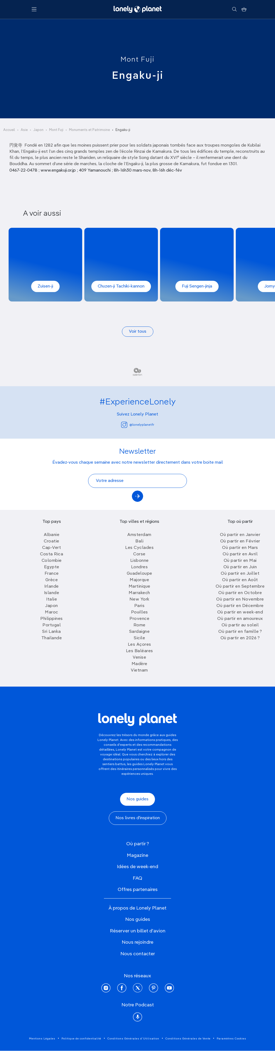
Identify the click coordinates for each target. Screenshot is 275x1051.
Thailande (51, 638)
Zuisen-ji (45, 286)
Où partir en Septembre (240, 586)
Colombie (52, 561)
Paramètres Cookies (231, 1038)
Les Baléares (139, 651)
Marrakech (139, 593)
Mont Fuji (137, 59)
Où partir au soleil (240, 625)
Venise (139, 657)
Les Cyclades (139, 548)
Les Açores (139, 644)
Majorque (139, 580)
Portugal (51, 625)
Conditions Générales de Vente (188, 1038)
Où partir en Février (240, 541)
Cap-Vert (51, 548)
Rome (139, 625)
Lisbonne (139, 561)
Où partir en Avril (240, 554)
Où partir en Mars (240, 548)
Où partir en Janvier (240, 535)
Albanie (52, 535)
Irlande (51, 586)
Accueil (9, 130)
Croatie (51, 541)
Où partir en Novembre (240, 599)
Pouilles (139, 612)
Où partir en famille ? (240, 632)
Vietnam (139, 670)
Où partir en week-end (240, 612)
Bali (139, 541)
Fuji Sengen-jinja (197, 286)
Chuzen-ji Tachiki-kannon (121, 286)
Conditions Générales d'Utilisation (133, 1038)
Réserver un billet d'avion (137, 931)
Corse (139, 554)
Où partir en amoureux (240, 619)
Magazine (137, 855)
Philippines (51, 619)
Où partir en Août (240, 580)
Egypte (51, 567)
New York (139, 599)
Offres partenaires (138, 889)
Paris (139, 606)
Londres (139, 567)
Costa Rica (51, 554)
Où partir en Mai (240, 561)
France (52, 573)
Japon (38, 130)
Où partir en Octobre (240, 593)
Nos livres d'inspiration (137, 818)
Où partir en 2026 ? (240, 638)
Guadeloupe (139, 573)
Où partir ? (137, 843)
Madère (139, 664)
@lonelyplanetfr (137, 425)
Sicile (139, 638)
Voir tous (137, 331)
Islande (51, 593)
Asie (24, 130)
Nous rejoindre (137, 942)
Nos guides (137, 799)
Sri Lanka (51, 632)
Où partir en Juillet (240, 573)
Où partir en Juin (240, 567)
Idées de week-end (137, 866)
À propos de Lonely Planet (137, 908)
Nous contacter (137, 953)
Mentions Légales (42, 1038)
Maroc (51, 612)
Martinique (139, 586)
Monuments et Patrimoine (89, 130)
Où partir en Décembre (240, 606)
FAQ (137, 878)
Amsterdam (139, 535)
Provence (139, 619)
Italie (51, 599)
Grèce (51, 580)
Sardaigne (139, 632)
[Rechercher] (234, 9)
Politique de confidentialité (81, 1038)
